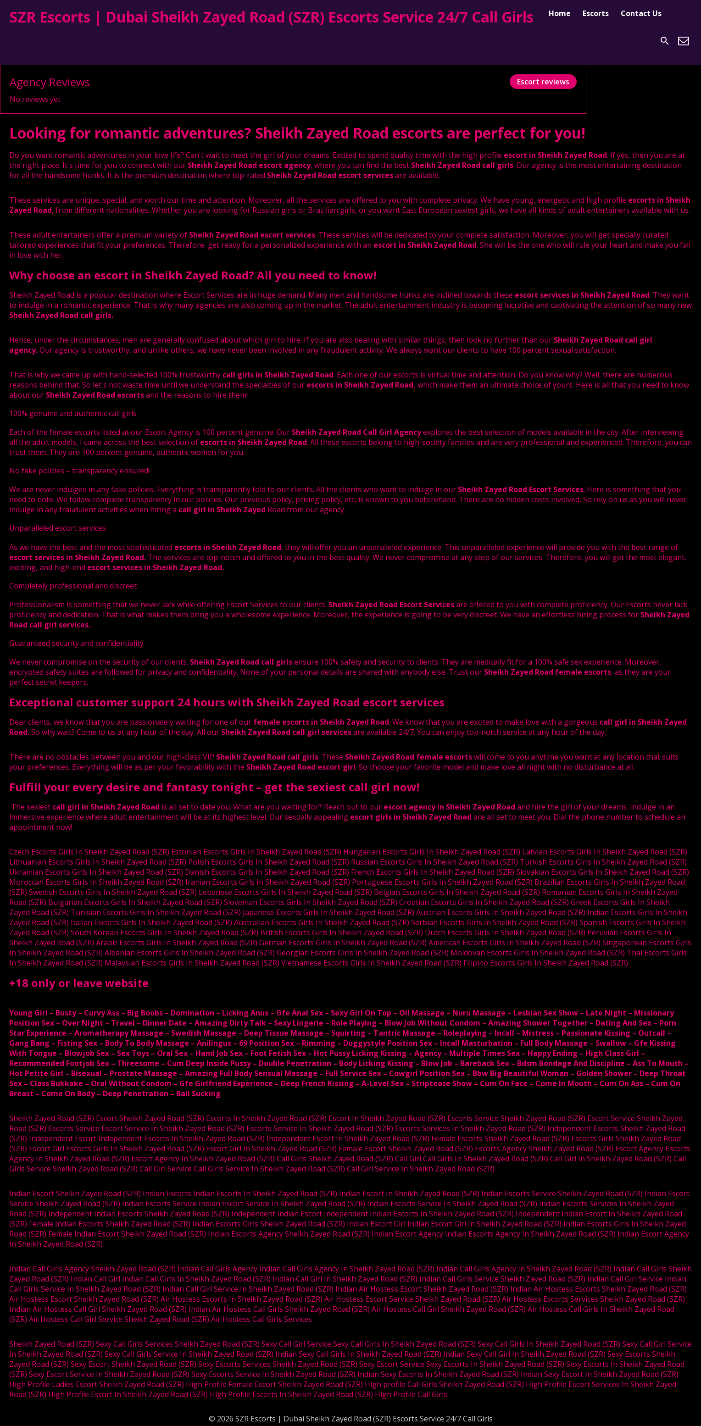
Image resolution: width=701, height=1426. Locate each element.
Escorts (596, 13)
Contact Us (641, 13)
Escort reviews (543, 82)
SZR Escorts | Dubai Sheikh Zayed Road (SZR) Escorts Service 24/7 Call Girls (271, 17)
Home (560, 13)
